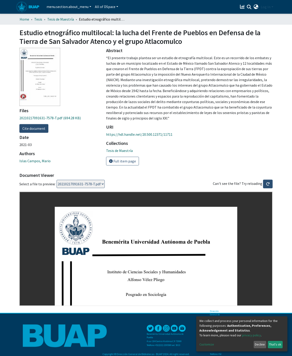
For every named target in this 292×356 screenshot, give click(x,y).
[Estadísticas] (243, 7)
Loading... (81, 184)
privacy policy (251, 335)
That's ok (275, 344)
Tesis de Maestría (60, 19)
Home (24, 19)
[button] (256, 7)
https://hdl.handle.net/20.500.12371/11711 (139, 134)
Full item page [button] (122, 161)
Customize (206, 344)
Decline (260, 344)
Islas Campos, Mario (35, 161)
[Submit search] (249, 7)
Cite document (33, 128)
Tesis (38, 19)
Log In (266, 7)
